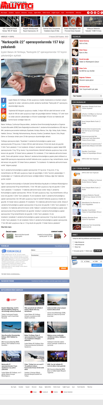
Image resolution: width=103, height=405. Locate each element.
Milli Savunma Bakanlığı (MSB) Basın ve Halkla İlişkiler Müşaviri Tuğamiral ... (56, 370)
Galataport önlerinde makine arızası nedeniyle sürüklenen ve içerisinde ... (56, 343)
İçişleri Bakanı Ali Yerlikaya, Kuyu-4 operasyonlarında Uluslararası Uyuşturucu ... (34, 345)
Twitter (54, 392)
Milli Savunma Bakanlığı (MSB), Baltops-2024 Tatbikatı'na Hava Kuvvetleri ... (11, 343)
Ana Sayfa (4, 12)
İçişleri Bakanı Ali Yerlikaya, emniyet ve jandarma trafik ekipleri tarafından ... (32, 316)
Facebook (44, 392)
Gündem (11, 12)
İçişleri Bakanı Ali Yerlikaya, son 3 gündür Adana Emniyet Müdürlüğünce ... (11, 374)
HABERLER (4, 36)
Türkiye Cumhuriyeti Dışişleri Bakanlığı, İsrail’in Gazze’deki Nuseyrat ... (10, 316)
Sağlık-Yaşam (56, 12)
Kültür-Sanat (46, 12)
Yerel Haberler (70, 12)
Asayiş (30, 12)
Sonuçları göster (79, 251)
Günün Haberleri (67, 392)
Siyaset (17, 12)
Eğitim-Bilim (37, 12)
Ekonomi (24, 12)
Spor (62, 12)
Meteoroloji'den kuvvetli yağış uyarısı (22, 235)
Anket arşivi (89, 251)
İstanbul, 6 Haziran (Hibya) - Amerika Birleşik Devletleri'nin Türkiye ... (33, 374)
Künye (33, 392)
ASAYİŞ (11, 36)
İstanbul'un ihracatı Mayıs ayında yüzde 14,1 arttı (45, 235)
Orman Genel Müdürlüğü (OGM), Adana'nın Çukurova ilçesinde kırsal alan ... (56, 314)
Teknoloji (78, 12)
